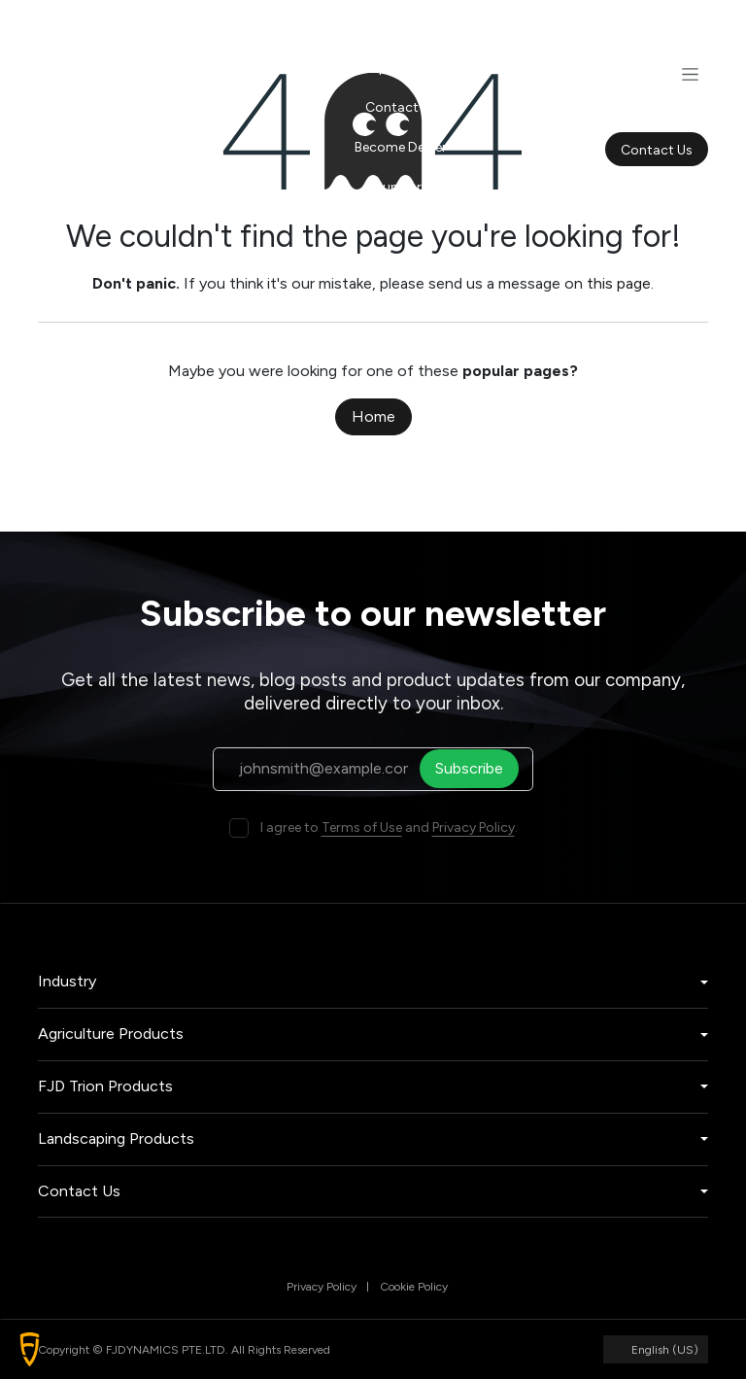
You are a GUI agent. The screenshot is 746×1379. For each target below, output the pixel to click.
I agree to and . (389, 827)
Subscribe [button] (475, 768)
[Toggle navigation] (690, 73)
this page (619, 283)
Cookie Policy (414, 1286)
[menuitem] (400, 28)
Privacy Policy (473, 827)
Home (373, 416)
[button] (30, 1349)
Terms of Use (362, 827)
